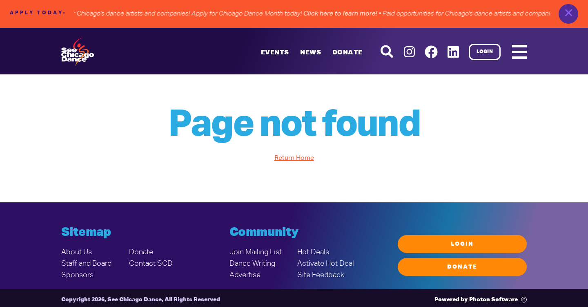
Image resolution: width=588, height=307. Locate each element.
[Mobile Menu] (519, 52)
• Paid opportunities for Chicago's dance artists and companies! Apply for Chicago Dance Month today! (196, 14)
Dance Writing (252, 263)
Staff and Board (86, 263)
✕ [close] (569, 14)
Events (275, 52)
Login (485, 51)
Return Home (294, 158)
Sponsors (77, 275)
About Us (76, 252)
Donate (141, 252)
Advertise (245, 275)
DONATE (347, 52)
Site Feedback (320, 275)
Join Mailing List (255, 252)
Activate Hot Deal (325, 263)
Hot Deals (313, 252)
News (310, 52)
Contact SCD (151, 263)
